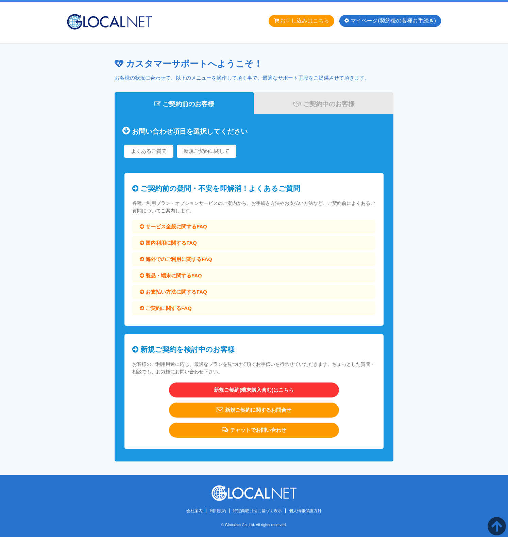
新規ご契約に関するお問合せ (254, 409)
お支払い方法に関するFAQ (173, 292)
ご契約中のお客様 (323, 104)
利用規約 (218, 510)
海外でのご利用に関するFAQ (176, 259)
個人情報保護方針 (305, 510)
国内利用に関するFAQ (168, 243)
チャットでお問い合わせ (254, 429)
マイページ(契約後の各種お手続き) (390, 20)
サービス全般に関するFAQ (173, 226)
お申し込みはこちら (301, 20)
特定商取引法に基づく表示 (257, 510)
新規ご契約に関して (207, 151)
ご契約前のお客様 (184, 104)
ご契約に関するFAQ (166, 308)
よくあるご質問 (149, 151)
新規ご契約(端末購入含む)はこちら (254, 390)
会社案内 (194, 510)
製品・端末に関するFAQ (171, 275)
